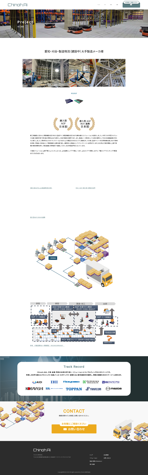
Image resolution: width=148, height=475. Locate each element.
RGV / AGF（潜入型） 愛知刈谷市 (85, 188)
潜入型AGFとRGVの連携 (37, 217)
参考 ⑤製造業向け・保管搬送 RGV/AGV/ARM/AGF (47, 345)
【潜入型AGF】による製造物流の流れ (41, 188)
